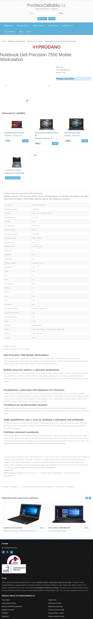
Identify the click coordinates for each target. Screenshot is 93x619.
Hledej (61, 13)
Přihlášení (5, 613)
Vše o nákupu (10, 32)
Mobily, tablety (38, 25)
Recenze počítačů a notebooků (12, 606)
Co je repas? (6, 600)
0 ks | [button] (42, 19)
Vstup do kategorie (12, 178)
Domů (4, 41)
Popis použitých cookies (56, 613)
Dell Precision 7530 (72, 133)
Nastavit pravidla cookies (56, 616)
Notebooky (9, 25)
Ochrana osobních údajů (56, 610)
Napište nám (52, 600)
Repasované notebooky (35, 41)
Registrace (5, 616)
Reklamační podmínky (55, 606)
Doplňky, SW (67, 25)
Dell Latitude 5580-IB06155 (59, 528)
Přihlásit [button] (51, 19)
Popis (35, 155)
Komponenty (53, 25)
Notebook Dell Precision (14, 133)
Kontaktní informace (10, 548)
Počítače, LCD (23, 25)
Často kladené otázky (9, 603)
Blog (21, 32)
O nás (29, 32)
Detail (25, 141)
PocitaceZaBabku (46, 5)
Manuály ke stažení (8, 610)
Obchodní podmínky (54, 603)
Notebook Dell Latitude (13, 528)
